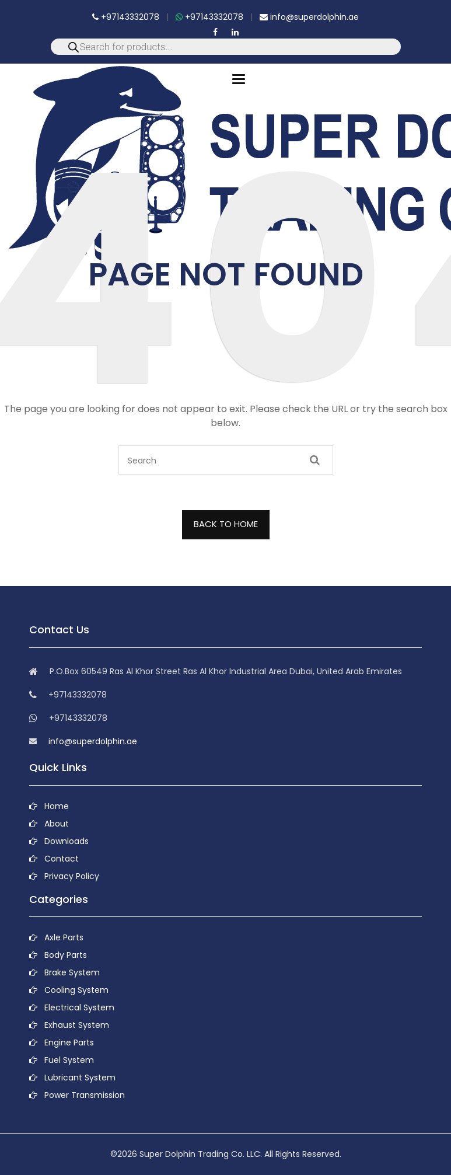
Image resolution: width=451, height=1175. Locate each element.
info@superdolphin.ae (309, 17)
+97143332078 (125, 17)
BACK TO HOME (226, 524)
